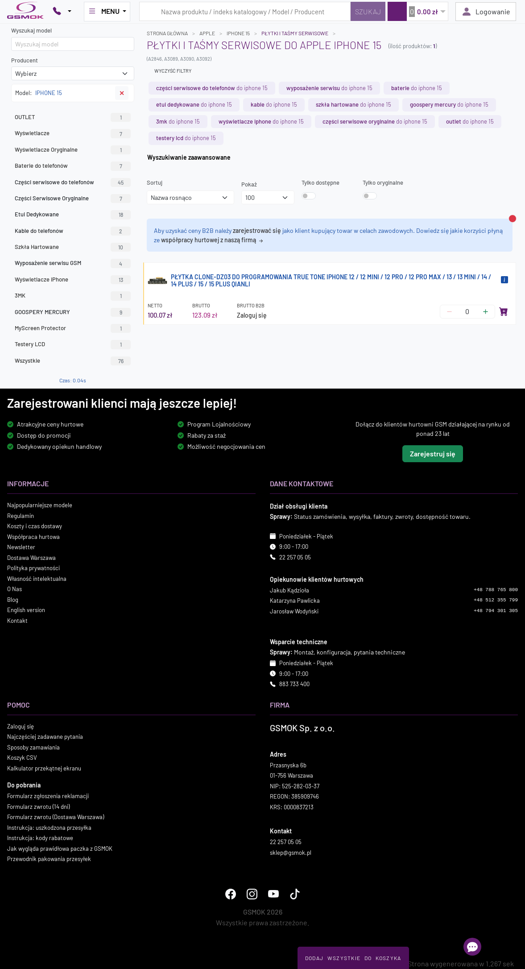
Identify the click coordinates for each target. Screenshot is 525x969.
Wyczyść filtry (172, 71)
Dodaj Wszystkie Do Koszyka (353, 958)
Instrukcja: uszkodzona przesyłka (49, 827)
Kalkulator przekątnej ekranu (44, 768)
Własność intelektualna (36, 578)
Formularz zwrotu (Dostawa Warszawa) (55, 816)
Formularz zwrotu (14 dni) (38, 806)
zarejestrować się (257, 230)
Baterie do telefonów (73, 166)
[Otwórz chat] (472, 946)
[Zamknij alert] (512, 219)
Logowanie (485, 11)
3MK (73, 295)
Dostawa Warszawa (31, 557)
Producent (24, 60)
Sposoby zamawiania (33, 747)
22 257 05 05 (295, 557)
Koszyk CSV (22, 757)
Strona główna (167, 33)
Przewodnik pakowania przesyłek (49, 858)
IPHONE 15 (238, 33)
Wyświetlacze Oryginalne (73, 149)
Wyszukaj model (31, 30)
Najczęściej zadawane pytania (45, 736)
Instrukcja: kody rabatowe (40, 837)
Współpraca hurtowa (33, 536)
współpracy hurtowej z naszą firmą (213, 240)
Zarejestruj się (432, 453)
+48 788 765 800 (496, 589)
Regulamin (20, 515)
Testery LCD (73, 344)
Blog (12, 599)
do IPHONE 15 (212, 87)
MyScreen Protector (73, 328)
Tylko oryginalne (383, 182)
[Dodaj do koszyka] (503, 311)
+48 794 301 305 (496, 610)
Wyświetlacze (73, 133)
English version (26, 609)
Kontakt (17, 620)
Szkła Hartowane (73, 247)
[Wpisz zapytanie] (245, 11)
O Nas (14, 588)
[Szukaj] (368, 11)
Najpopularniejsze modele (39, 505)
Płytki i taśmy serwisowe (294, 33)
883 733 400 (294, 683)
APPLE (207, 33)
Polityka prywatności (33, 567)
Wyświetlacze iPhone (73, 279)
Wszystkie (73, 360)
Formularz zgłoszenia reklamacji (48, 795)
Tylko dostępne (320, 182)
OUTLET (73, 117)
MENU (104, 11)
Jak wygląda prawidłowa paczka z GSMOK (59, 848)
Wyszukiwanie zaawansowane (189, 157)
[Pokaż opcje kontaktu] (62, 11)
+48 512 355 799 (496, 600)
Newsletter (21, 547)
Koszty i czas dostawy (34, 526)
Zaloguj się (252, 315)
